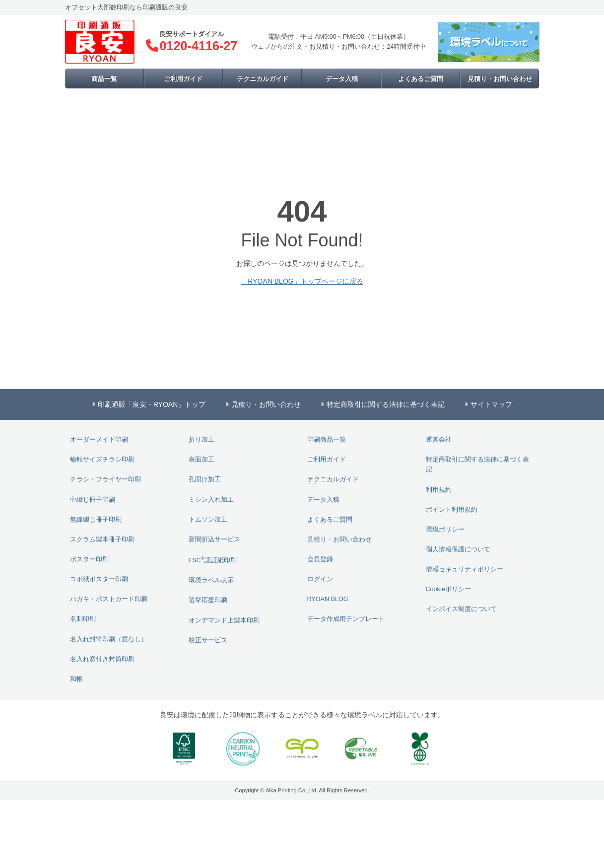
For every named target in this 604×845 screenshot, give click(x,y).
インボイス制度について (461, 609)
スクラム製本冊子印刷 (102, 539)
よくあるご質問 (420, 78)
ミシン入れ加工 (211, 499)
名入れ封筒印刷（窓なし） (108, 639)
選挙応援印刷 (208, 600)
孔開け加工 (205, 479)
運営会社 (439, 439)
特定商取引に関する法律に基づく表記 (477, 464)
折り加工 (201, 439)
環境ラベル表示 (211, 580)
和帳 (76, 679)
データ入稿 (342, 78)
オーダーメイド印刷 (99, 439)
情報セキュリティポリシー (464, 569)
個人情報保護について (458, 549)
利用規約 (439, 489)
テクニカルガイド (262, 78)
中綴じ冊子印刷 (92, 499)
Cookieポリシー (448, 589)
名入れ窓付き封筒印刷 (102, 659)
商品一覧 (104, 78)
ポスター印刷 (89, 559)
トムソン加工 (208, 519)
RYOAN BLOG (327, 599)
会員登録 (320, 559)
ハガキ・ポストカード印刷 (108, 599)
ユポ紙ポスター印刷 (99, 579)
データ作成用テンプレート (346, 618)
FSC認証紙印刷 (213, 559)
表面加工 (201, 459)
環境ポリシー (445, 529)
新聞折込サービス (214, 539)
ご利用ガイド (183, 78)
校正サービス (208, 640)
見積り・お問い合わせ (500, 78)
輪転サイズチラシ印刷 (102, 459)
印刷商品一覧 (326, 439)
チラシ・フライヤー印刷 (105, 479)
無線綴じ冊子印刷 (96, 519)
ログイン (320, 579)
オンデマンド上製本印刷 (224, 620)
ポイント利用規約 (451, 509)
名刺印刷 (83, 618)
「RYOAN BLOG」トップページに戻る (302, 281)
